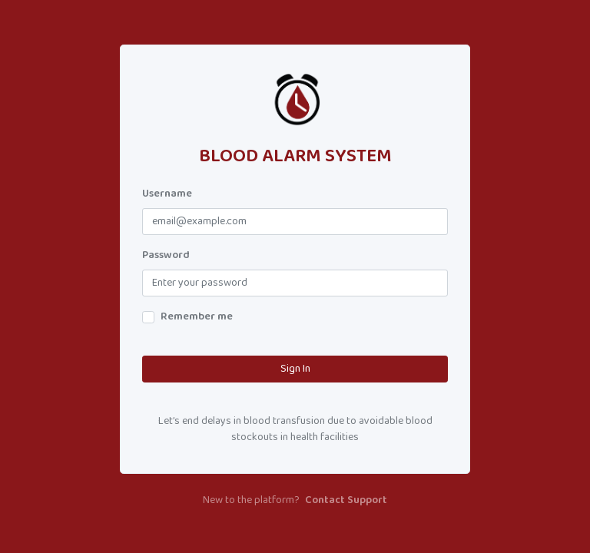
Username (167, 194)
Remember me (197, 317)
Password (166, 255)
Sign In (295, 369)
